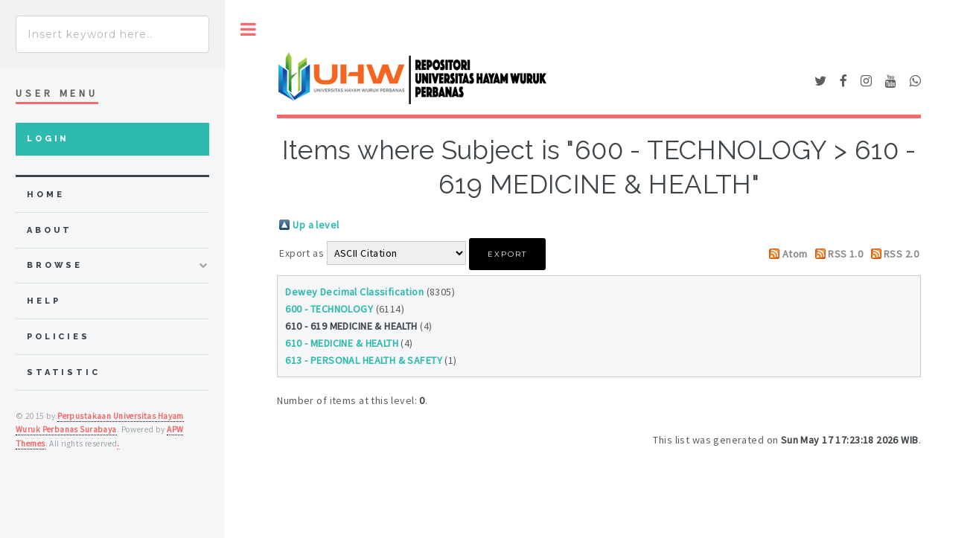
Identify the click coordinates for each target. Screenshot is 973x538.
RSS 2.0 (901, 253)
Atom (795, 253)
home (45, 194)
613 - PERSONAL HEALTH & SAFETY (363, 360)
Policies (58, 337)
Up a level (316, 224)
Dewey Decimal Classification (354, 291)
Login (48, 139)
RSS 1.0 (845, 253)
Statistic (64, 372)
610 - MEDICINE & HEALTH (341, 343)
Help (43, 301)
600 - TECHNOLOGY (329, 309)
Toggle (248, 29)
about (49, 230)
